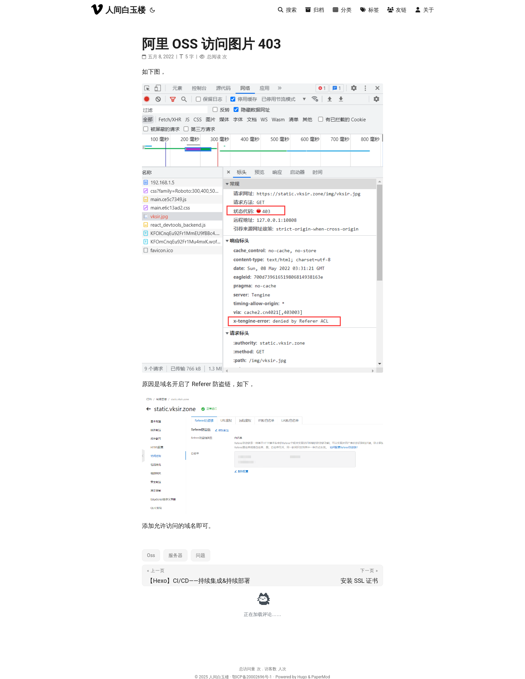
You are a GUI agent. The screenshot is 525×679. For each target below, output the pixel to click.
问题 (200, 555)
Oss (151, 555)
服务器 (175, 555)
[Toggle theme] (152, 10)
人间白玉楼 (118, 9)
